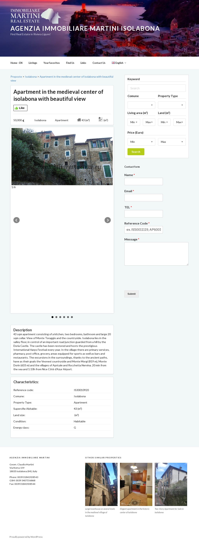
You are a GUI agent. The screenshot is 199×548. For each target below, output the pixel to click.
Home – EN (16, 66)
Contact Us (99, 66)
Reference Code (137, 226)
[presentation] (153, 287)
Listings (33, 66)
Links (83, 66)
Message (131, 242)
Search (136, 155)
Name (129, 178)
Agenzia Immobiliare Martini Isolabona (85, 28)
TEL (128, 210)
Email (129, 194)
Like (19, 111)
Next (108, 223)
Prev (16, 223)
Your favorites (52, 66)
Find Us (70, 66)
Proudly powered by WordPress (26, 540)
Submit (131, 297)
